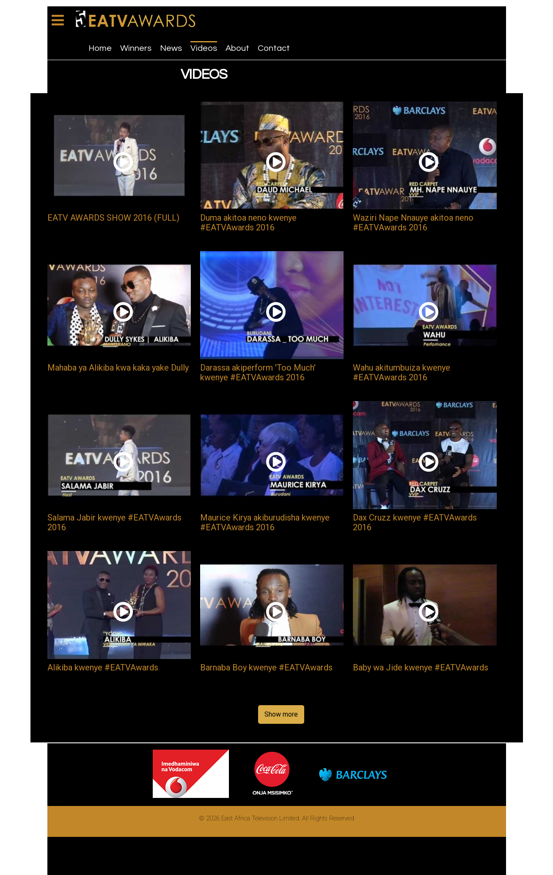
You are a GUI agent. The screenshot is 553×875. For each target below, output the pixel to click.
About (237, 48)
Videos (203, 48)
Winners (135, 48)
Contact (274, 48)
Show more (281, 714)
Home (100, 48)
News (171, 48)
